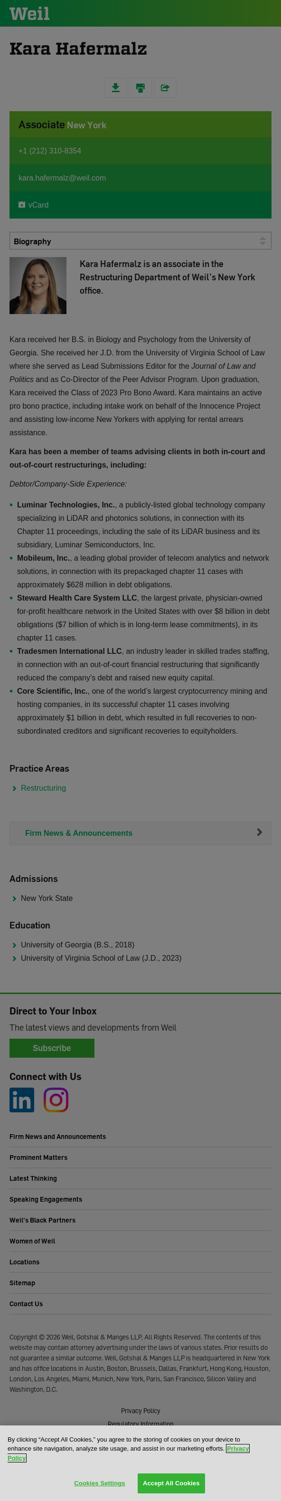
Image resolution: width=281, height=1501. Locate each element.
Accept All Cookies (171, 1483)
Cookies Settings (99, 1483)
